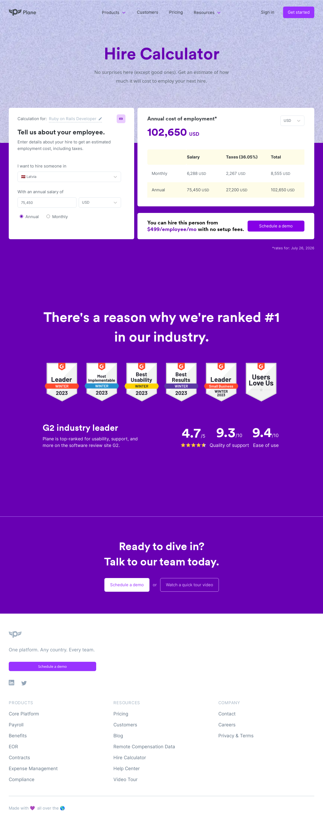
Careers (227, 724)
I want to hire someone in (41, 166)
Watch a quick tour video (189, 584)
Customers (147, 12)
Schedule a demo (276, 226)
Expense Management (33, 768)
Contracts (19, 757)
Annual (32, 216)
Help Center (126, 768)
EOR (13, 746)
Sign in (267, 12)
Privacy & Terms (236, 735)
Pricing (176, 12)
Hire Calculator (129, 757)
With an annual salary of (40, 191)
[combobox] (21, 177)
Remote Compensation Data (144, 746)
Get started (299, 12)
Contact (227, 714)
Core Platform (24, 714)
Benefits (18, 735)
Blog (118, 735)
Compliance (21, 779)
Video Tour (125, 779)
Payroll (16, 724)
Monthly (60, 216)
